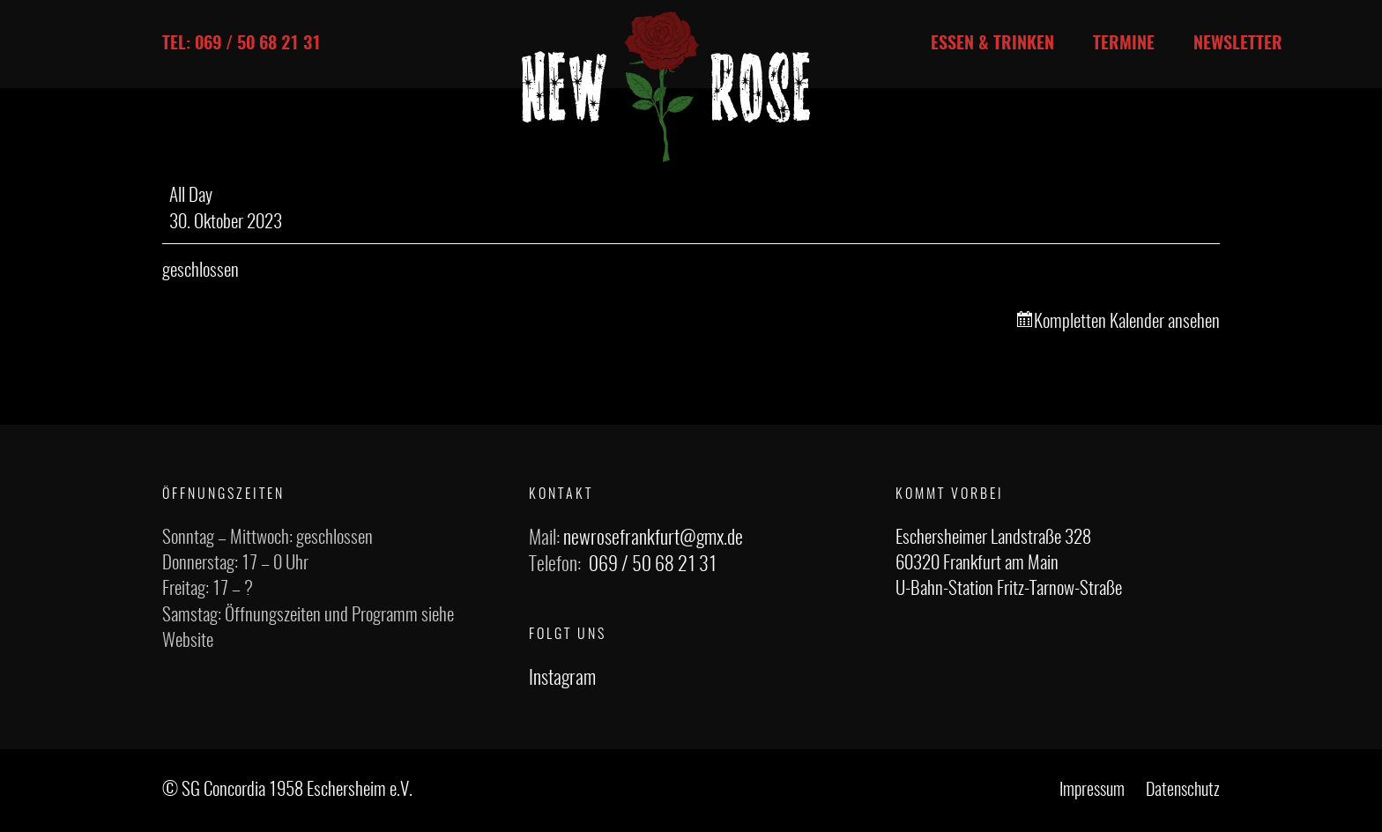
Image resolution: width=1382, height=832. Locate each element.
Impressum (1092, 790)
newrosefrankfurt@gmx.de (653, 538)
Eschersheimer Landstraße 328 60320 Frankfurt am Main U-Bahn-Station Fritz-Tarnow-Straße (1008, 564)
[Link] (666, 87)
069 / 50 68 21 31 (653, 565)
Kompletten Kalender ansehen (1127, 322)
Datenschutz (1183, 790)
